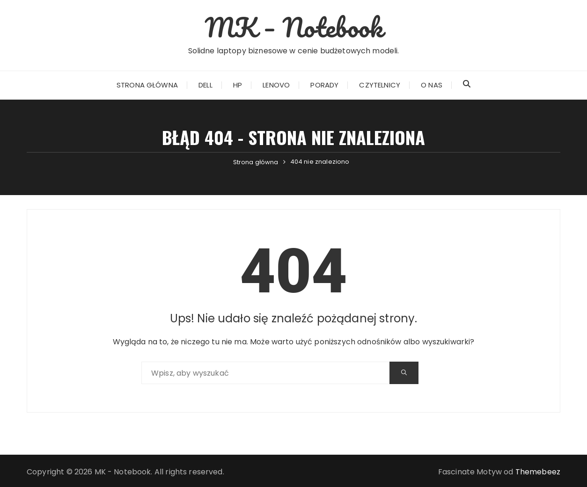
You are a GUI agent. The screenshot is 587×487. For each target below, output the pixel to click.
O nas (431, 85)
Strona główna (147, 85)
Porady (324, 85)
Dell (205, 85)
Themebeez (537, 471)
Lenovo (276, 85)
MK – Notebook (293, 27)
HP (237, 85)
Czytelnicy (379, 85)
